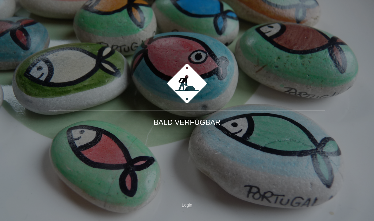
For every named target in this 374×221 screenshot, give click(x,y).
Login (187, 205)
